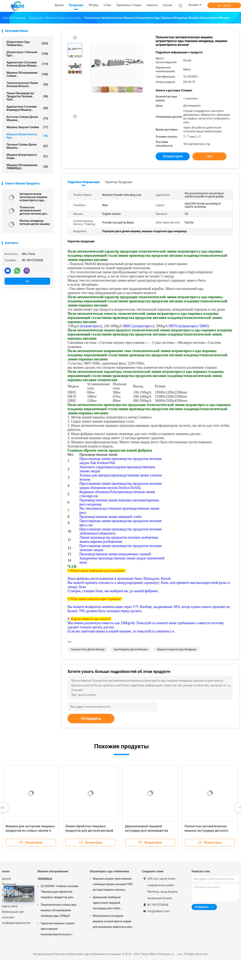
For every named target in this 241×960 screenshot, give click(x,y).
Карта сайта (10, 906)
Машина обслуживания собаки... (27, 74)
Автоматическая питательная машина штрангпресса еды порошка (33, 197)
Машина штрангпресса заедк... (27, 156)
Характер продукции (118, 182)
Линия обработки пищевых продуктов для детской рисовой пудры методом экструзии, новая (90, 830)
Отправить (91, 718)
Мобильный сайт (13, 911)
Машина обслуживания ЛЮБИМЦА (53, 875)
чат (27, 281)
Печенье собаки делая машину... (27, 146)
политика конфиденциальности (16, 920)
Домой (6, 878)
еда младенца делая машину (131, 649)
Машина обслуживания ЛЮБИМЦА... (27, 166)
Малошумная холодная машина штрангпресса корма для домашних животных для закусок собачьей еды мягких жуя (112, 922)
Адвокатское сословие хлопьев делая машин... (27, 64)
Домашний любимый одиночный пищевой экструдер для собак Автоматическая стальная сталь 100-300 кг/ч (110, 903)
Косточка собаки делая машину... (27, 118)
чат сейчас (224, 5)
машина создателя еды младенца (176, 649)
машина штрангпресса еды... (27, 136)
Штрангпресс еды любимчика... (27, 43)
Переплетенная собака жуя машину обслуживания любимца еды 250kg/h (58, 910)
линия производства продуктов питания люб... (27, 96)
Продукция (9, 884)
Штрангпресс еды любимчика (109, 871)
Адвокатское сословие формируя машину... (27, 108)
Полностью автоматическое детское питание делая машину (35, 210)
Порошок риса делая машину (87, 649)
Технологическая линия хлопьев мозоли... (27, 84)
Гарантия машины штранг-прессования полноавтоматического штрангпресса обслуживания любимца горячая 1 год (60, 929)
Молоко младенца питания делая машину (35, 222)
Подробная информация (84, 182)
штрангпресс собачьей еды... (27, 54)
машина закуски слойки (27, 127)
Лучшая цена (173, 156)
